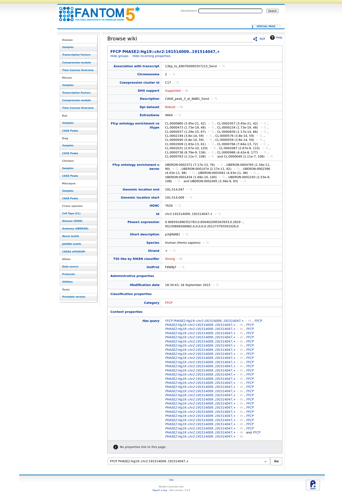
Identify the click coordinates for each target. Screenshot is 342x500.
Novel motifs (70, 236)
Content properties (126, 312)
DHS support (148, 90)
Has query (150, 321)
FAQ (171, 480)
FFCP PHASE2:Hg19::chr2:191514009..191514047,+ (96, 11)
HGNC (154, 205)
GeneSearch (189, 10)
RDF (263, 39)
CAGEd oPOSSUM (73, 251)
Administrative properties (132, 276)
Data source (70, 266)
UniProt (153, 267)
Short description (144, 234)
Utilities (67, 282)
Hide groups (119, 56)
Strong (170, 259)
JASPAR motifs (71, 244)
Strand (153, 250)
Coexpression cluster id (139, 82)
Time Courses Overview (78, 70)
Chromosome (148, 74)
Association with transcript (136, 66)
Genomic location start (140, 197)
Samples (68, 47)
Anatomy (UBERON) (75, 228)
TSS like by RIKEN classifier (136, 259)
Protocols (68, 274)
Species (152, 242)
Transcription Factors (76, 54)
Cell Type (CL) (71, 213)
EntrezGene (149, 115)
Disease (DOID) (72, 221)
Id (157, 214)
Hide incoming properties (152, 56)
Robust (170, 107)
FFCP (168, 303)
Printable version (73, 296)
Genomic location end (141, 189)
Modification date (144, 285)
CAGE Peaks (70, 130)
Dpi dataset (149, 107)
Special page (265, 26)
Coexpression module (76, 62)
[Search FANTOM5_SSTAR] (230, 11)
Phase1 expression (143, 222)
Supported (173, 90)
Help (275, 37)
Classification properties (131, 294)
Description (149, 98)
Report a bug (160, 490)
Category (151, 303)
